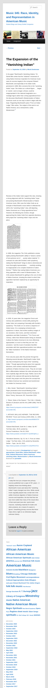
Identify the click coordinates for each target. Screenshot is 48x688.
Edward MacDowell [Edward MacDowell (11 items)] (19, 583)
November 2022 (11, 643)
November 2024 (11, 626)
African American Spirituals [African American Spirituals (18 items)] (18, 558)
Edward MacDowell (30, 452)
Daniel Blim (19, 452)
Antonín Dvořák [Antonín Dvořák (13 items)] (12, 570)
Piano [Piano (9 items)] (7, 611)
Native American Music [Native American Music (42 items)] (21, 604)
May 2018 (9, 672)
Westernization (22, 456)
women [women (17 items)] (37, 615)
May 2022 (9, 650)
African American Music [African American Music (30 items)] (20, 554)
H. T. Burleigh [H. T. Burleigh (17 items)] (25, 591)
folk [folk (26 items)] (8, 586)
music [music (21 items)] (9, 600)
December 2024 (11, 624)
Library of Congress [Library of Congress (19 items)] (15, 596)
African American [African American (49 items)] (18, 549)
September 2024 (11, 631)
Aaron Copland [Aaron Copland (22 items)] (24, 545)
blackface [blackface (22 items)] (23, 569)
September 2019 (11, 669)
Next (39, 48)
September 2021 (11, 662)
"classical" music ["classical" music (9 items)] (11, 545)
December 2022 (11, 641)
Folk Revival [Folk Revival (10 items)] (27, 586)
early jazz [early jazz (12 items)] (9, 583)
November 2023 (11, 633)
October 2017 (10, 684)
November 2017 (11, 681)
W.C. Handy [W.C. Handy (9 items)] (30, 615)
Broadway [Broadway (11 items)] (16, 574)
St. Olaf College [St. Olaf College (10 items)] (21, 615)
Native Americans (29, 454)
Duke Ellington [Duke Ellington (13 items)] (30, 580)
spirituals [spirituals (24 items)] (11, 615)
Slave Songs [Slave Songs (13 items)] (33, 611)
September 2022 (11, 648)
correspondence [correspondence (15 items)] (32, 577)
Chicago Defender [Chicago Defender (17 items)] (29, 574)
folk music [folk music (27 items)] (16, 586)
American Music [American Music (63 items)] (18, 565)
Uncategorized (25, 450)
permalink (18, 458)
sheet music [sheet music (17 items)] (22, 611)
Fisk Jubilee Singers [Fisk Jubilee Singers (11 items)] (33, 583)
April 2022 (9, 653)
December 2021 (11, 655)
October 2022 (10, 645)
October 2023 (10, 636)
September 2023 (11, 638)
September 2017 (11, 686)
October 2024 (10, 629)
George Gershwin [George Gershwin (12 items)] (12, 591)
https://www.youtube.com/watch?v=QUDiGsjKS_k (22, 434)
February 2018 (11, 679)
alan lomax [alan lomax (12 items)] (35, 558)
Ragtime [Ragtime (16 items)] (13, 611)
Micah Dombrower (33, 69)
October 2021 (10, 660)
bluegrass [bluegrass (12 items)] (32, 570)
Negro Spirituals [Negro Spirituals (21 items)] (14, 608)
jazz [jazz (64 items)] (34, 591)
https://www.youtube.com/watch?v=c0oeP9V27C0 (22, 446)
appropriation (10, 452)
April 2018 (9, 674)
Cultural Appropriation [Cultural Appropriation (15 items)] (15, 580)
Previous (10, 48)
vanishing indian (11, 456)
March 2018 (10, 677)
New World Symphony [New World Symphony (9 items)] (29, 608)
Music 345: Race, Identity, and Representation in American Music (22, 17)
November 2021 (11, 657)
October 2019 (10, 667)
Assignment (17, 41)
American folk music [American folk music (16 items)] (31, 561)
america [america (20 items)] (10, 561)
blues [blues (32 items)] (9, 573)
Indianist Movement (16, 454)
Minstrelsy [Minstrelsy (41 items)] (32, 595)
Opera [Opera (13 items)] (38, 608)
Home (8, 41)
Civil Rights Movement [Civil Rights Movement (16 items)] (15, 577)
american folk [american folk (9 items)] (18, 561)
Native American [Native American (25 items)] (21, 600)
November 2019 (11, 665)
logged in (19, 531)
